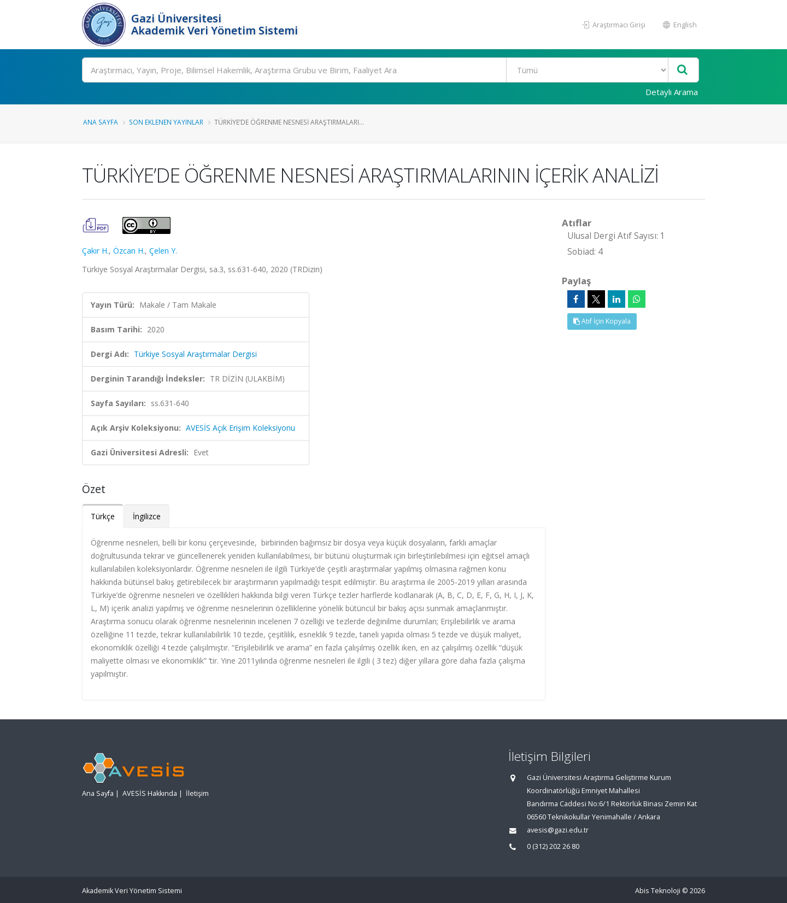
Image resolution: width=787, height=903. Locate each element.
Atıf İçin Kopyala (602, 321)
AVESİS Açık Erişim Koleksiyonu (240, 428)
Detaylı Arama (671, 91)
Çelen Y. (163, 250)
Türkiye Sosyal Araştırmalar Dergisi (195, 354)
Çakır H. (95, 250)
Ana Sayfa (100, 122)
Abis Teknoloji (657, 890)
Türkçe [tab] (103, 516)
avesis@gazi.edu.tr (558, 830)
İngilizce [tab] (147, 516)
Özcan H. (129, 250)
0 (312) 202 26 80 (553, 846)
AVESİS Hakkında (149, 793)
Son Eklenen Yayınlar (166, 122)
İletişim (197, 793)
